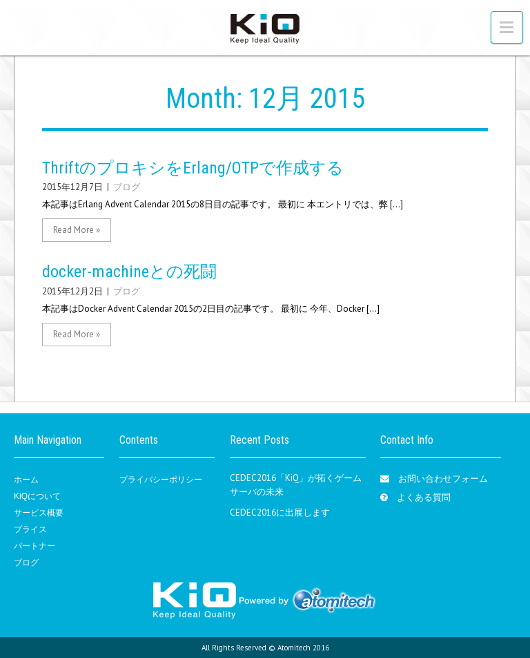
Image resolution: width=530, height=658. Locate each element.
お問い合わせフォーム (443, 479)
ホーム (26, 480)
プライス (30, 529)
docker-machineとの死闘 (129, 271)
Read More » (76, 230)
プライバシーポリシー (160, 480)
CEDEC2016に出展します (280, 512)
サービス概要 (38, 513)
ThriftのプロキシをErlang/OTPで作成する (193, 168)
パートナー (34, 546)
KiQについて (37, 496)
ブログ (126, 187)
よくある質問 (424, 497)
